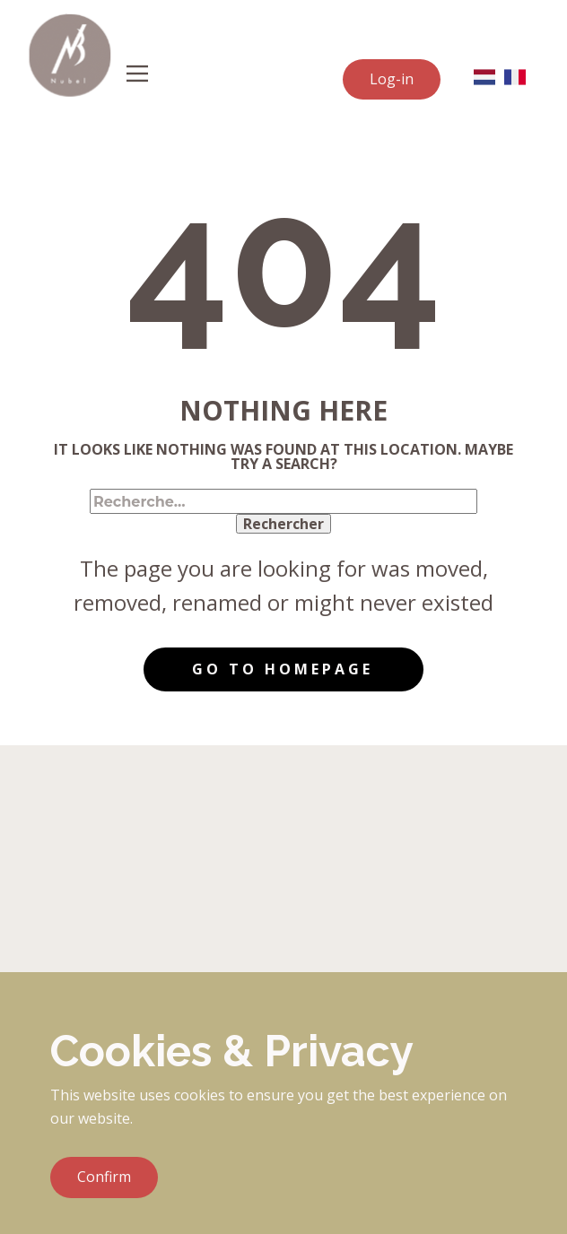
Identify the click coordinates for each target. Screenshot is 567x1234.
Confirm (104, 1176)
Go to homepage (282, 669)
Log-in (392, 79)
